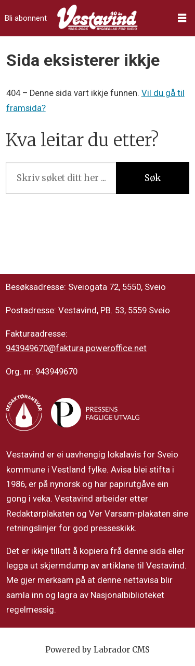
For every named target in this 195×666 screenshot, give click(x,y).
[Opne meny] (182, 18)
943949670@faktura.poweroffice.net (76, 348)
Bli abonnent (26, 18)
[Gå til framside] (97, 18)
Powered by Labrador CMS (97, 650)
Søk (153, 178)
